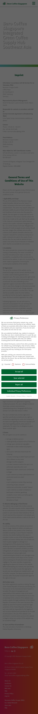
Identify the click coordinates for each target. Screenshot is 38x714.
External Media (29, 364)
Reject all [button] (19, 385)
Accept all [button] (19, 372)
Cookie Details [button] (11, 396)
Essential (6, 364)
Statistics (16, 364)
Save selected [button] (19, 378)
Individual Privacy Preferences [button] (19, 391)
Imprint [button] (29, 396)
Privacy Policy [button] (21, 396)
